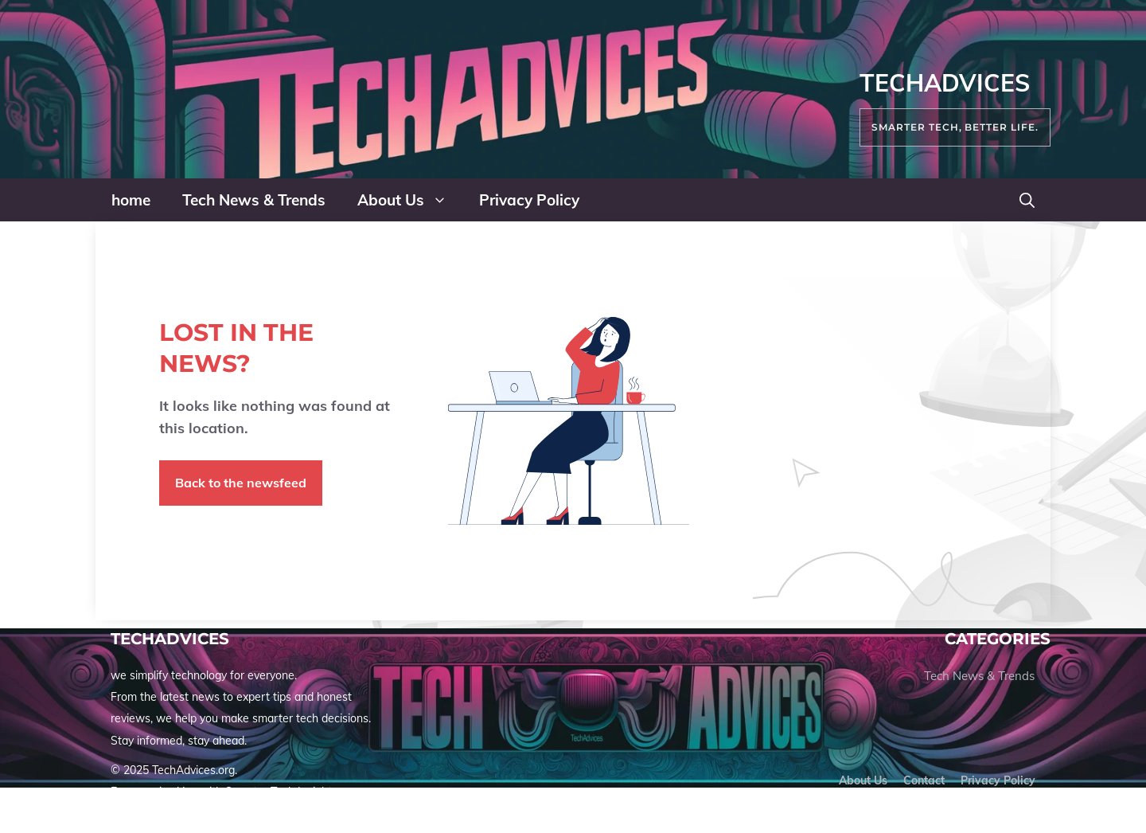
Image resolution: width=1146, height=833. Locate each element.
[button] (1027, 199)
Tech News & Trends (253, 199)
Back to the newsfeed (240, 483)
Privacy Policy (529, 199)
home (130, 199)
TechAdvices (945, 83)
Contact (924, 780)
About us (863, 780)
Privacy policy (998, 780)
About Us (410, 199)
